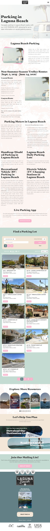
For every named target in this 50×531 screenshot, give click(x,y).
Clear (40, 245)
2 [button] (8, 246)
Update (40, 242)
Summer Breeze (33, 61)
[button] (18, 379)
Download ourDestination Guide (25, 489)
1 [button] (5, 246)
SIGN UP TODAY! (25, 466)
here (19, 116)
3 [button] (11, 246)
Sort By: (37, 251)
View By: (6, 251)
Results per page (38, 239)
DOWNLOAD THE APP (25, 220)
